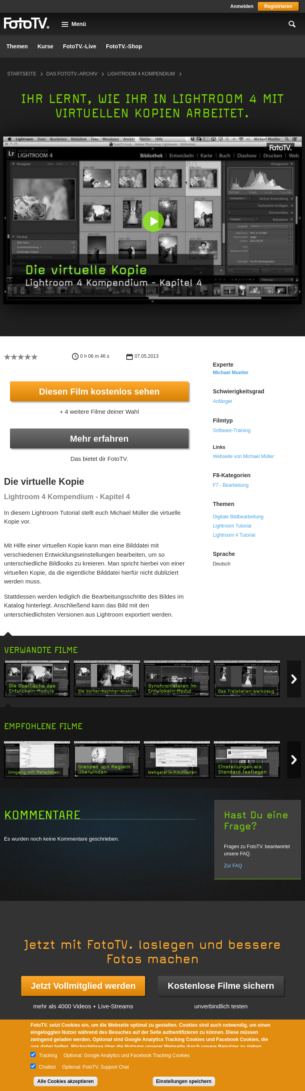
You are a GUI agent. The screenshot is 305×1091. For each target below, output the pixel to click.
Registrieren (278, 6)
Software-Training (231, 430)
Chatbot (47, 1067)
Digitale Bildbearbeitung (238, 517)
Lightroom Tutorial (232, 526)
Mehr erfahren (99, 439)
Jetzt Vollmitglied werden (83, 986)
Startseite (21, 74)
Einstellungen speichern (184, 1081)
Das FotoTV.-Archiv (72, 74)
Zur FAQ (233, 866)
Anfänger (222, 401)
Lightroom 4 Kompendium (141, 74)
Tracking (48, 1055)
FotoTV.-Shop (124, 46)
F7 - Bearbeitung (230, 485)
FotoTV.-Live (79, 46)
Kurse (46, 46)
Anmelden (241, 6)
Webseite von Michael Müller (243, 456)
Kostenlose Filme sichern (220, 986)
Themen (17, 46)
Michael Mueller (230, 372)
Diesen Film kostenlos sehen (99, 392)
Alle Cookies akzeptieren (65, 1081)
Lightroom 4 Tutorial (234, 535)
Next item (294, 679)
